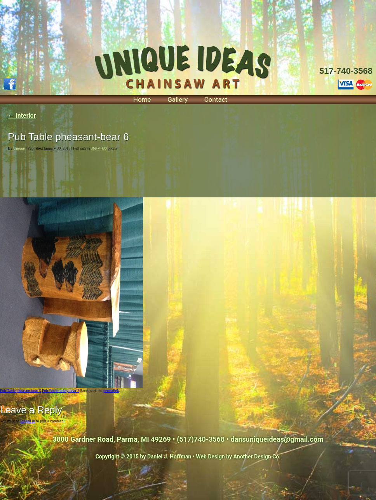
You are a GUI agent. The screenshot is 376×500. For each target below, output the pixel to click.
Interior (22, 115)
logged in (28, 421)
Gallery (177, 99)
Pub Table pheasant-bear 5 (20, 391)
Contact (215, 99)
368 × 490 (99, 148)
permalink (111, 391)
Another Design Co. (257, 456)
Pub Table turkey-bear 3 (60, 391)
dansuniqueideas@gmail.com (277, 439)
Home (142, 99)
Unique (18, 148)
